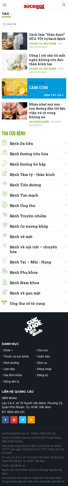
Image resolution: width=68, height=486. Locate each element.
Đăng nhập (44, 369)
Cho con (42, 350)
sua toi (11, 24)
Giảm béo (43, 356)
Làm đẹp (9, 369)
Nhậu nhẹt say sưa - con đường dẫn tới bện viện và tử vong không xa (47, 110)
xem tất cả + (53, 95)
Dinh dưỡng (11, 362)
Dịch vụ (42, 362)
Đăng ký (42, 375)
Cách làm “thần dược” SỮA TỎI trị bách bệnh (47, 36)
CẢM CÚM (38, 87)
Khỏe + (8, 350)
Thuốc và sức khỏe (42, 43)
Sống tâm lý (11, 381)
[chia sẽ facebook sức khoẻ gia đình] (6, 419)
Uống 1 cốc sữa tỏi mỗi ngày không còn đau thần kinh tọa (47, 59)
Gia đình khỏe (39, 121)
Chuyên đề (36, 82)
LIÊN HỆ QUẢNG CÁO (18, 391)
